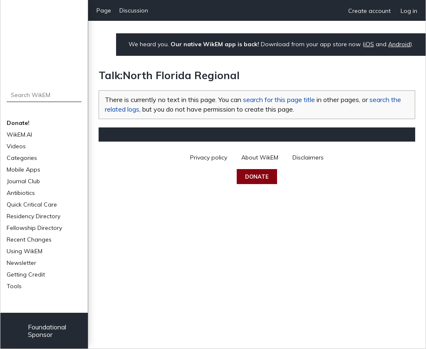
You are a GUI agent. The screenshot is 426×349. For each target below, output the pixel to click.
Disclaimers (308, 157)
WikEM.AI (19, 134)
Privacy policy (208, 157)
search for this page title (279, 99)
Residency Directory (33, 216)
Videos (16, 146)
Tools (14, 286)
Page (104, 10)
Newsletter (21, 263)
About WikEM (259, 157)
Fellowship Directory (34, 228)
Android (399, 44)
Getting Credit (26, 274)
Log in (409, 11)
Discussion (133, 10)
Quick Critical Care (32, 204)
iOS (369, 44)
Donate (257, 176)
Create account (369, 11)
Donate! (18, 123)
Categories (22, 158)
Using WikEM (24, 251)
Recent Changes (29, 239)
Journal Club (23, 181)
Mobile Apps (23, 169)
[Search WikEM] (44, 95)
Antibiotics (21, 193)
